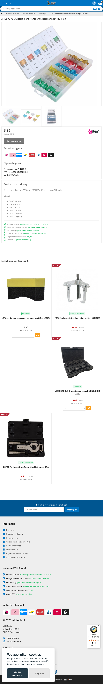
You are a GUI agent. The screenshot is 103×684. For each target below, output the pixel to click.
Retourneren (10, 538)
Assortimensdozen (28, 13)
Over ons (8, 530)
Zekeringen (42, 13)
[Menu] (98, 626)
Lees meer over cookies (32, 664)
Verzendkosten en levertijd (16, 542)
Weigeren (39, 673)
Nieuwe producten (13, 534)
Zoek (96, 9)
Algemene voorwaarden (15, 553)
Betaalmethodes (12, 545)
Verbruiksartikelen (12, 13)
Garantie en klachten (14, 557)
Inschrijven (72, 509)
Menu (6, 3)
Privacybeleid (10, 549)
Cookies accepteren (17, 673)
